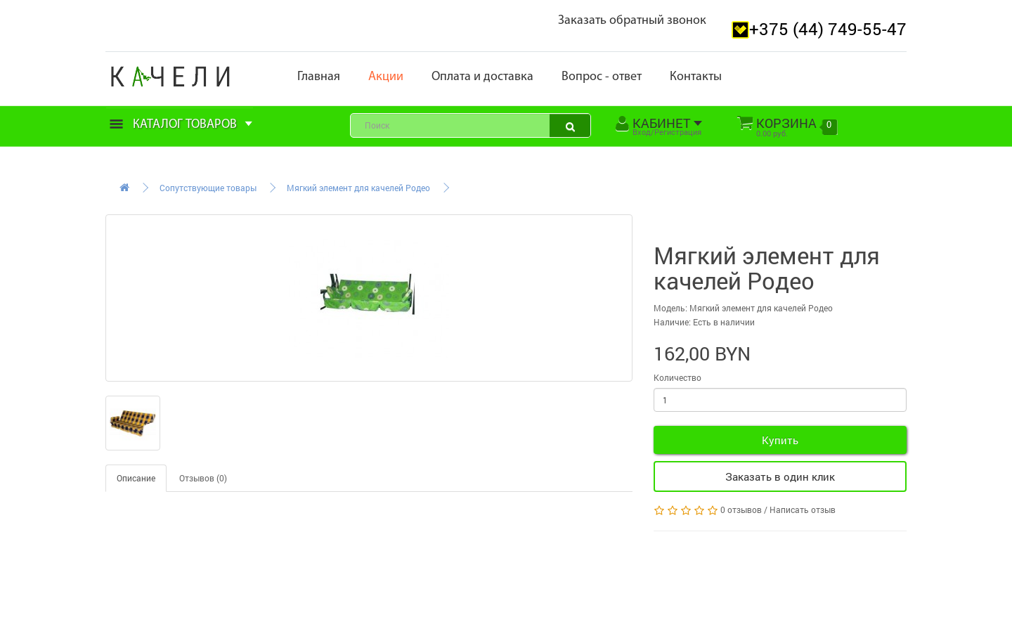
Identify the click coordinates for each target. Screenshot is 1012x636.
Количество (677, 377)
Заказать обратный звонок (632, 20)
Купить (780, 440)
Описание (136, 478)
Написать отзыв (803, 509)
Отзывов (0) (203, 478)
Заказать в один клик (780, 476)
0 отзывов (741, 509)
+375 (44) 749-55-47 (828, 29)
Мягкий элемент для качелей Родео (358, 187)
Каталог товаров (181, 124)
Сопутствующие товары (208, 187)
